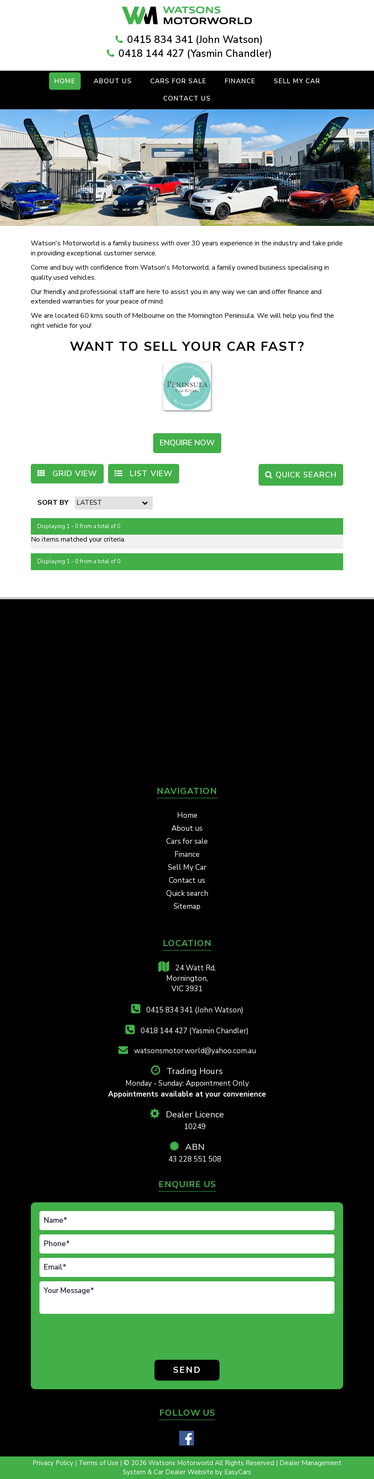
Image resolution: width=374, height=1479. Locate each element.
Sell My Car (297, 81)
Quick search (187, 893)
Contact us (187, 98)
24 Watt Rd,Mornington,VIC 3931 (187, 977)
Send (187, 1370)
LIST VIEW (144, 473)
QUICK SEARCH (301, 475)
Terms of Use (99, 1463)
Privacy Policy (54, 1463)
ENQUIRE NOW (187, 442)
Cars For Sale (178, 81)
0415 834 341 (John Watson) (195, 39)
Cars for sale (187, 841)
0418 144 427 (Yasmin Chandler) (195, 53)
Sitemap (187, 906)
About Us (113, 81)
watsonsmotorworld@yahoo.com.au (187, 1050)
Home (64, 81)
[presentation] (75, 1338)
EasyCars (237, 1472)
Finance (240, 81)
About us (187, 828)
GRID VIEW (67, 473)
